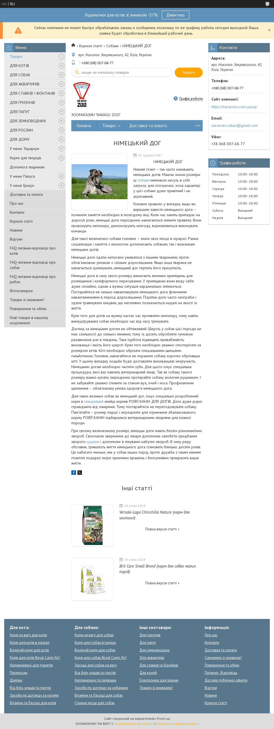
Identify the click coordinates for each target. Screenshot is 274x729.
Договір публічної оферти (226, 680)
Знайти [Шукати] (189, 72)
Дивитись (175, 15)
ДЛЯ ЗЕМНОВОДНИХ (28, 120)
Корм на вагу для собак (94, 635)
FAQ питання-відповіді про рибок (33, 279)
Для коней (148, 672)
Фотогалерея (21, 290)
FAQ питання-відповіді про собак (33, 265)
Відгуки (16, 239)
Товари (16, 56)
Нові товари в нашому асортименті (29, 320)
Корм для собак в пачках (95, 642)
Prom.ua (163, 718)
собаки (143, 180)
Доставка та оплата (26, 194)
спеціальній (93, 401)
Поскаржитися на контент (134, 723)
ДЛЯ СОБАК (20, 74)
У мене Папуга (22, 176)
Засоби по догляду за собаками (101, 687)
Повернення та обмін (28, 308)
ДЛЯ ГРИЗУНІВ (22, 102)
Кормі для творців (25, 157)
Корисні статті (21, 221)
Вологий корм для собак (95, 650)
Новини (16, 230)
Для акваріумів (152, 657)
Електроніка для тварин (159, 680)
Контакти (17, 212)
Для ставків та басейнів (159, 665)
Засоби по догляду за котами (34, 695)
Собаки (112, 45)
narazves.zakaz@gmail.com (234, 125)
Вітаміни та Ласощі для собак (99, 695)
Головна (84, 125)
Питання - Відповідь (221, 672)
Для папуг (148, 642)
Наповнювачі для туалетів (31, 665)
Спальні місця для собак (95, 703)
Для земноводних (155, 650)
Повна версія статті (161, 529)
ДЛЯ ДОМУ (20, 139)
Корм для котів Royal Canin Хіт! (35, 657)
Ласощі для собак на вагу (96, 665)
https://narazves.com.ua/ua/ (234, 106)
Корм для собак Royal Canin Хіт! (101, 657)
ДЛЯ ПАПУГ (20, 111)
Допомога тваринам (27, 167)
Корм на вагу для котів (28, 635)
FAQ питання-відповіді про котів (33, 251)
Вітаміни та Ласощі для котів (33, 703)
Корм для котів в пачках (29, 642)
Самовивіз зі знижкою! (223, 657)
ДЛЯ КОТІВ (19, 65)
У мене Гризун (22, 185)
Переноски (18, 672)
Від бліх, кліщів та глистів (30, 687)
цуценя (93, 441)
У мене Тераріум (24, 148)
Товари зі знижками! (27, 299)
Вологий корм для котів (29, 650)
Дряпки (16, 680)
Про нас (16, 203)
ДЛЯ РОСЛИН (21, 130)
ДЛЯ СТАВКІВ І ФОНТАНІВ (32, 93)
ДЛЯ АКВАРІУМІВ (24, 84)
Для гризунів (150, 635)
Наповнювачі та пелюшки (95, 680)
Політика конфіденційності (177, 723)
